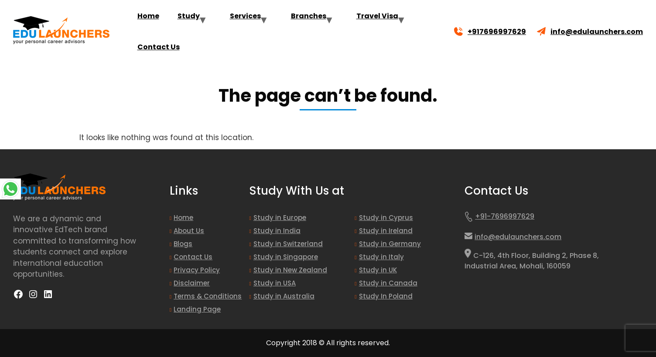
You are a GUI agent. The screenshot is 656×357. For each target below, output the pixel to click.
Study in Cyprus (386, 217)
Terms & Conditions (208, 296)
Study (189, 16)
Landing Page (197, 309)
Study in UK (378, 270)
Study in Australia (283, 296)
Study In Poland (386, 296)
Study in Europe (279, 217)
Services (245, 16)
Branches (308, 16)
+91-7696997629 (499, 218)
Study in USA (274, 283)
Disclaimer (192, 283)
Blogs (183, 243)
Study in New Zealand (290, 270)
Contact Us (158, 47)
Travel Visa (377, 16)
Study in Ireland (386, 230)
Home (148, 16)
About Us (189, 230)
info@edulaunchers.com (596, 32)
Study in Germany (390, 243)
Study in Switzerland (288, 243)
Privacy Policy (197, 270)
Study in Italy (381, 256)
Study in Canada (388, 283)
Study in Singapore (285, 256)
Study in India (277, 230)
